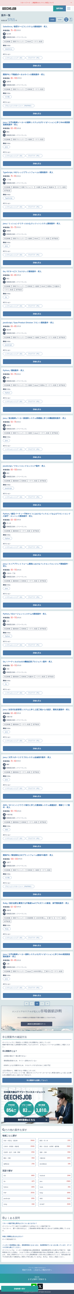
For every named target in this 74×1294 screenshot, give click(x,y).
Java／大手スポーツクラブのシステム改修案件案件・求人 (27, 757)
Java (6, 147)
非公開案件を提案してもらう (37, 1080)
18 (37, 1004)
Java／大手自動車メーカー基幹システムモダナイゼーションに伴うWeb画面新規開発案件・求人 (36, 955)
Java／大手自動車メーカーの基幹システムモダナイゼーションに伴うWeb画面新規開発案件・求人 (36, 123)
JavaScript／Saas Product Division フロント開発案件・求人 (28, 322)
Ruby (7, 929)
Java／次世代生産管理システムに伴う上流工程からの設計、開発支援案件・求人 (36, 709)
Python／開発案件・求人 (13, 370)
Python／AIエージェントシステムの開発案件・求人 (24, 614)
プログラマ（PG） (34, 58)
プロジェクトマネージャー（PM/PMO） (18, 106)
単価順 (60, 19)
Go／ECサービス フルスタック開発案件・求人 (22, 271)
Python (7, 393)
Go (6, 297)
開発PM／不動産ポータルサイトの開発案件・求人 (24, 74)
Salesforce (8, 49)
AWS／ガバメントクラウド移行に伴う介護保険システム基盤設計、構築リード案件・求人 (36, 806)
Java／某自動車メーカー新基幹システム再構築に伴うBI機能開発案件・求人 (34, 418)
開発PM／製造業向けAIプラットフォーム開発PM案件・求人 (28, 855)
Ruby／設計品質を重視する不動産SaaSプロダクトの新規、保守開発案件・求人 (36, 903)
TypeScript (8, 198)
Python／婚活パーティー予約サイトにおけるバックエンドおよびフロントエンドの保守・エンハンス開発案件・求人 (36, 514)
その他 (7, 97)
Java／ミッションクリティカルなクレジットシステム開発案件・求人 (31, 223)
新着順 (52, 19)
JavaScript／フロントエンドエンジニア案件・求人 (24, 466)
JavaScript (8, 345)
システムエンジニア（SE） (14, 58)
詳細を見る (37, 65)
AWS (6, 830)
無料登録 (59, 8)
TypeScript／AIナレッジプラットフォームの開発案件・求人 (28, 172)
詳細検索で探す (19, 1289)
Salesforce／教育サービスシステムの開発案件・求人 (25, 26)
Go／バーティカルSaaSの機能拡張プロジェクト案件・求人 (27, 661)
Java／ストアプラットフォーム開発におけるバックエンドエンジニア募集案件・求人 (36, 565)
